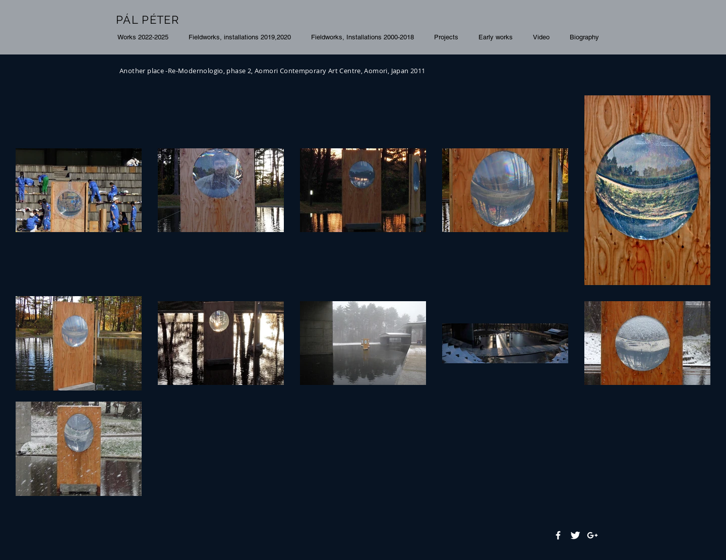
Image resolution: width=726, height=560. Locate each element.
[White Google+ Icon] (592, 535)
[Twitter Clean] (575, 535)
